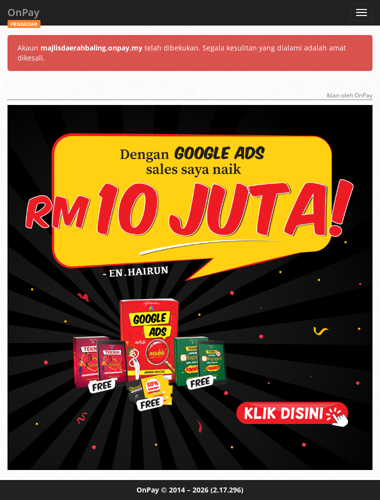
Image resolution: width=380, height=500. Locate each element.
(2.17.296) (227, 489)
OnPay (24, 15)
